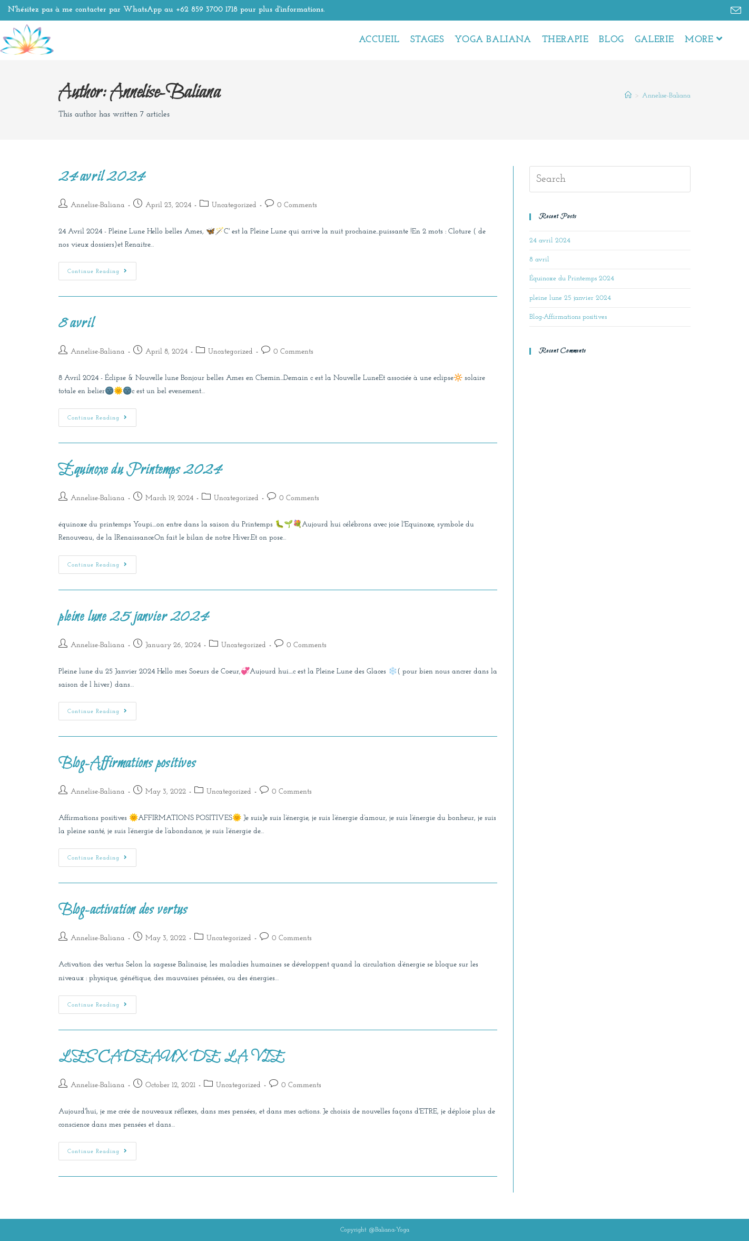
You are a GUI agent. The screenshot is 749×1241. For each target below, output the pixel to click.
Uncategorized (234, 205)
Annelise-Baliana (666, 95)
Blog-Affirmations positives (126, 764)
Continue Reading (101, 268)
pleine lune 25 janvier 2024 (133, 617)
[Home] (628, 95)
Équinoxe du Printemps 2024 (139, 470)
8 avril (75, 324)
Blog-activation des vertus (123, 910)
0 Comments (297, 205)
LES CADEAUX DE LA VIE (171, 1057)
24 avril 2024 (101, 177)
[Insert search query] (610, 179)
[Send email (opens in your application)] (734, 11)
